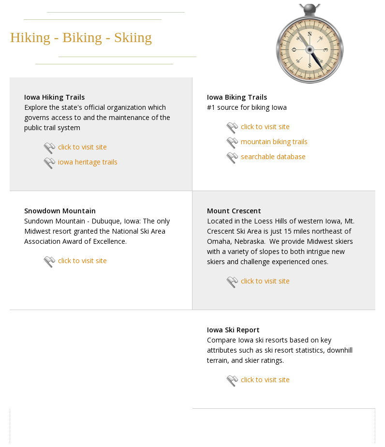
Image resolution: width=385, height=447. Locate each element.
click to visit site (82, 146)
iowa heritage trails (88, 161)
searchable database (273, 156)
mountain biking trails (274, 141)
